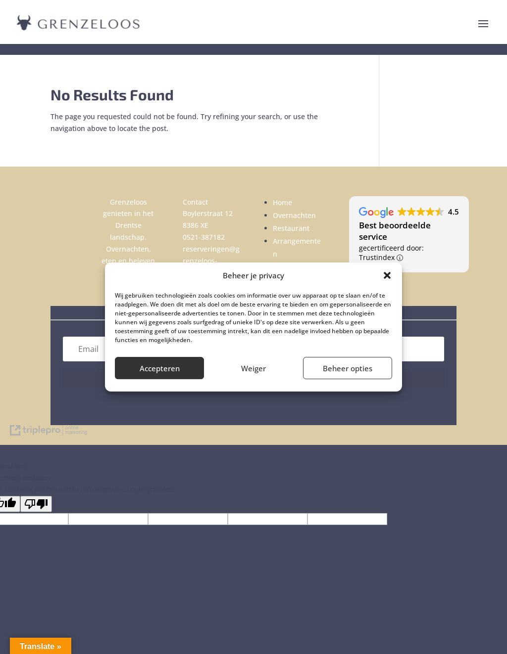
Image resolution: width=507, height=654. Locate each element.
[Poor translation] (36, 504)
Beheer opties (347, 368)
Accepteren (160, 368)
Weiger (253, 368)
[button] (387, 275)
